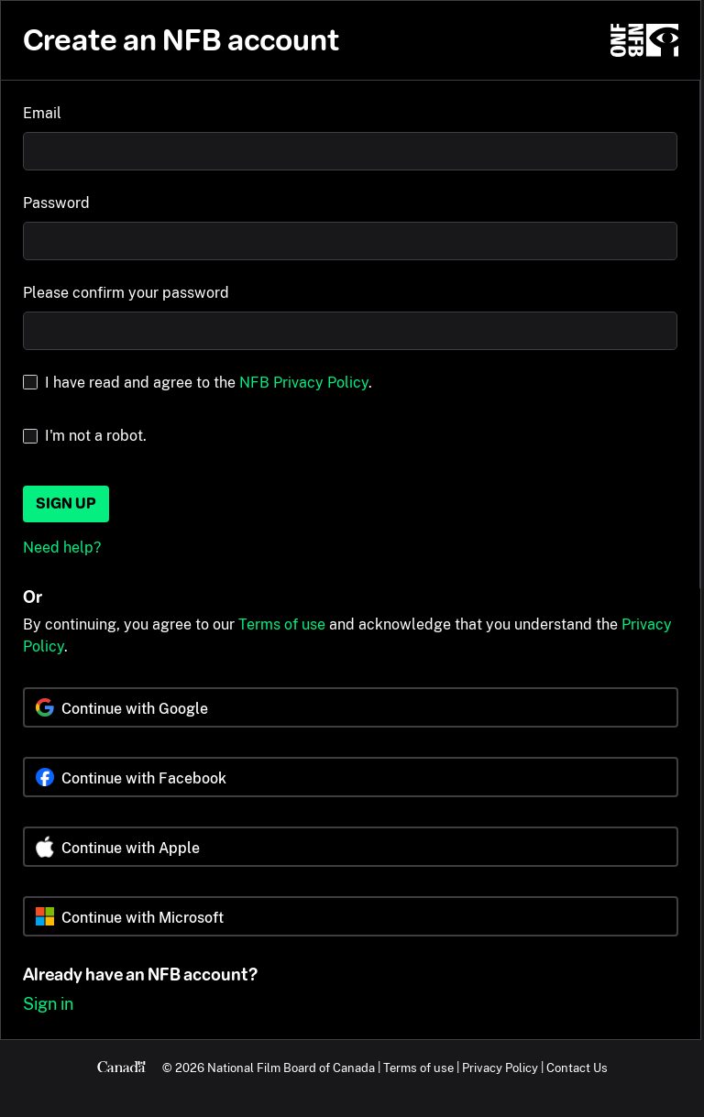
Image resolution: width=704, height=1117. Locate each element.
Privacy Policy (500, 1067)
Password (56, 203)
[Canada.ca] (121, 1067)
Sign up (66, 503)
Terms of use (281, 624)
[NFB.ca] (644, 40)
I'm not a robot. (96, 435)
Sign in (48, 1003)
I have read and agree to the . (208, 382)
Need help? (62, 547)
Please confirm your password (126, 292)
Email (42, 113)
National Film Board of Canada (291, 1067)
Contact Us (577, 1067)
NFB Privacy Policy (303, 382)
